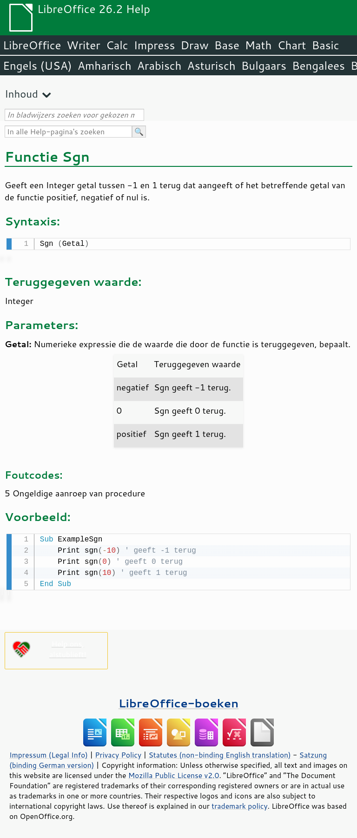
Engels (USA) (37, 65)
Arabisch (159, 65)
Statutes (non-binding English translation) (219, 753)
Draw (194, 45)
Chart (291, 45)
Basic (325, 45)
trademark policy (239, 804)
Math (258, 45)
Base (226, 45)
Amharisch (105, 65)
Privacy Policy (118, 753)
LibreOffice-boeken (178, 701)
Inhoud (21, 93)
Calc (117, 45)
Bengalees (318, 65)
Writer (83, 45)
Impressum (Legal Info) (48, 753)
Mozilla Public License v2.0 (173, 773)
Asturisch (211, 65)
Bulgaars (263, 65)
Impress (154, 45)
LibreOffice (32, 45)
